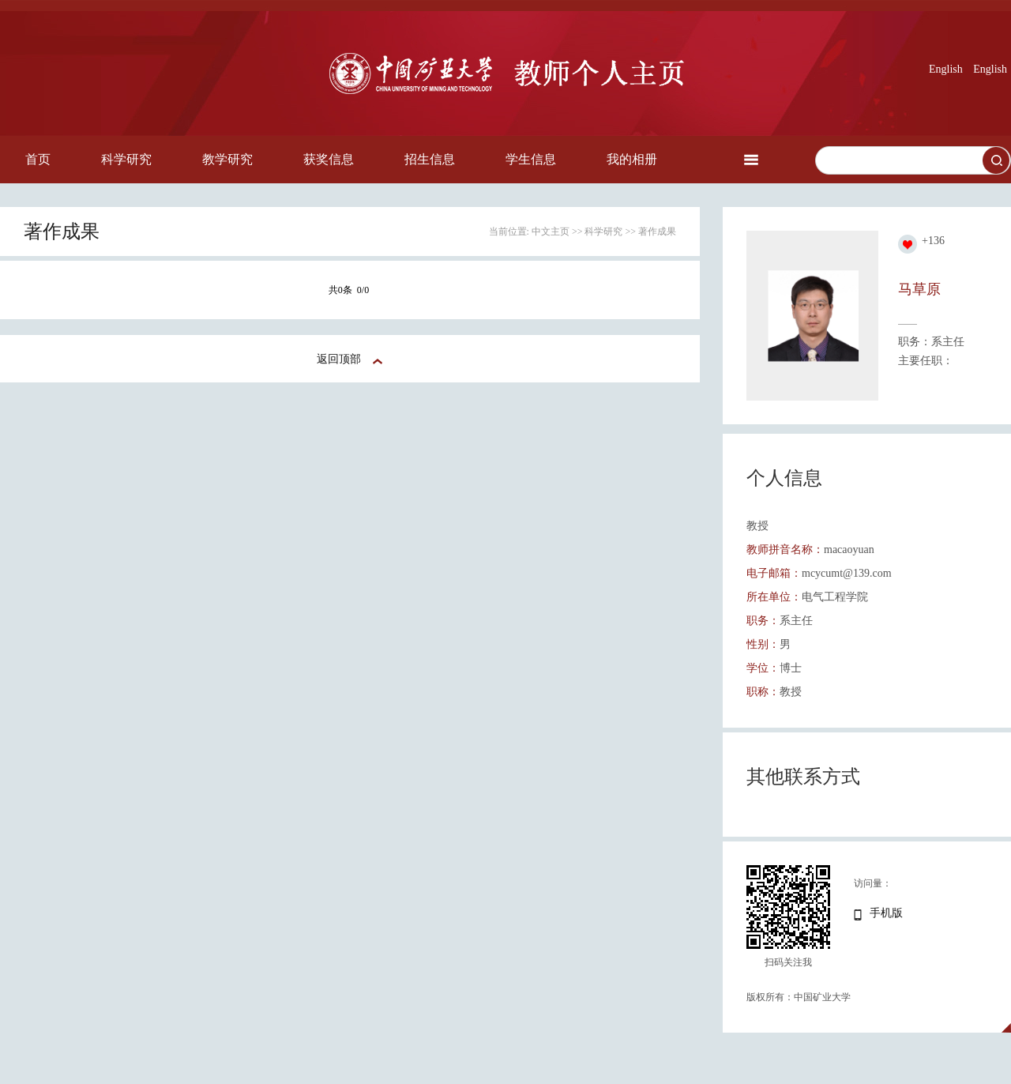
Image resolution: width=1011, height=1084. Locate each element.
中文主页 (550, 231)
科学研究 (126, 159)
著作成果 (657, 231)
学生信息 (531, 159)
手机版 (886, 913)
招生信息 (429, 159)
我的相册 (632, 159)
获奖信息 (328, 159)
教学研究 (227, 159)
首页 (38, 159)
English (946, 69)
